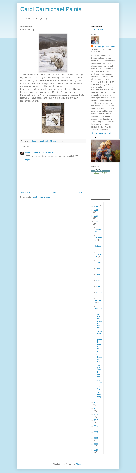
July (98, 268)
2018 (96, 402)
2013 (96, 432)
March (99, 292)
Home (53, 192)
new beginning (99, 394)
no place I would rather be (99, 344)
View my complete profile (101, 133)
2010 (96, 450)
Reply (27, 159)
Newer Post (26, 192)
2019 (96, 222)
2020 (96, 216)
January (98, 309)
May (98, 280)
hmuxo (28, 153)
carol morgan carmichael (104, 46)
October (98, 246)
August (98, 262)
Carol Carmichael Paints (50, 9)
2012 (96, 438)
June (98, 274)
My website (98, 29)
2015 (96, 420)
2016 (96, 414)
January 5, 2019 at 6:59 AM (43, 153)
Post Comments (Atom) (41, 197)
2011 (96, 444)
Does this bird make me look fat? (99, 321)
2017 (96, 408)
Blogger (79, 464)
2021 (96, 210)
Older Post (80, 192)
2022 (96, 206)
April (98, 286)
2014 (96, 426)
